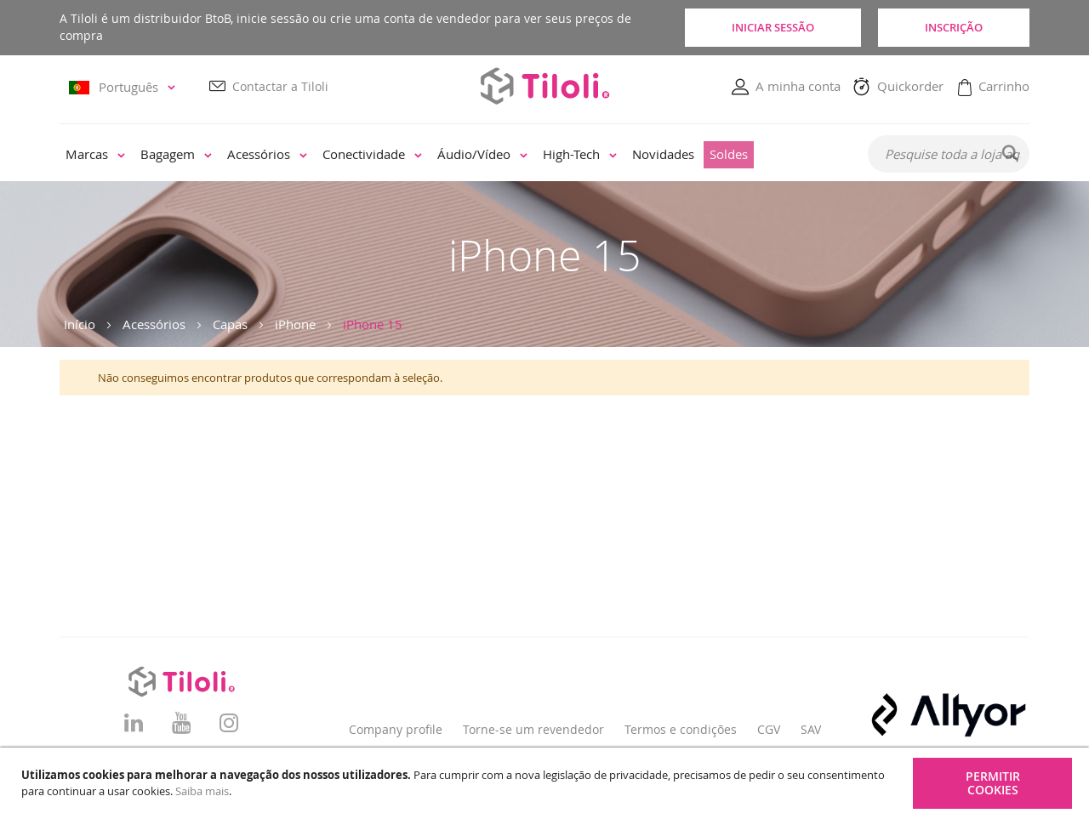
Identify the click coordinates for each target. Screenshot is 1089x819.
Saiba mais (202, 791)
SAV (811, 729)
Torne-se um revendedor (533, 729)
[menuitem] (95, 154)
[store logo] (544, 85)
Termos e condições (680, 729)
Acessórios (154, 324)
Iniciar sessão (770, 27)
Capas (230, 324)
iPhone (295, 324)
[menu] (452, 154)
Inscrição (953, 27)
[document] (546, 783)
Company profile (395, 729)
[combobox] (948, 154)
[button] (124, 87)
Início (79, 324)
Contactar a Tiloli (280, 86)
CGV (768, 729)
